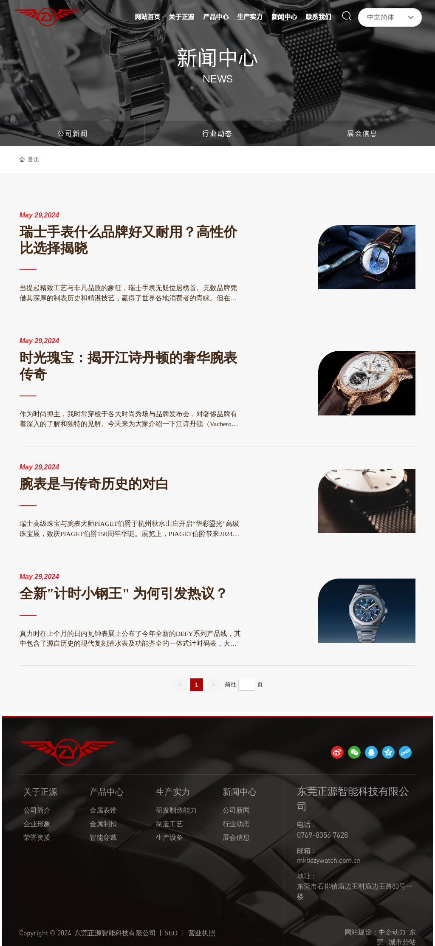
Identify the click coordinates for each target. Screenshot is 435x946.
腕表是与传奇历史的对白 (94, 484)
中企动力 (392, 931)
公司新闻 (72, 133)
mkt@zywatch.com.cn (329, 860)
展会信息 (362, 133)
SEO (171, 933)
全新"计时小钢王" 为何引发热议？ (124, 593)
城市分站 (402, 941)
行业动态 (217, 133)
